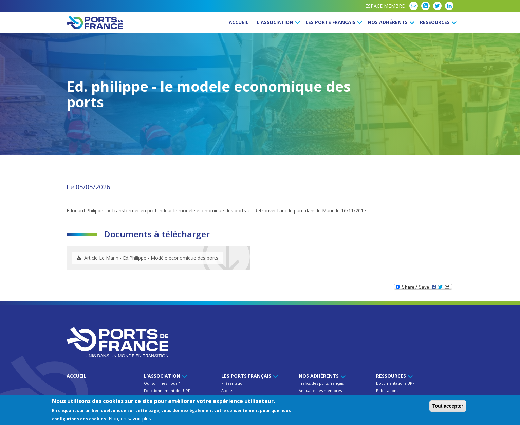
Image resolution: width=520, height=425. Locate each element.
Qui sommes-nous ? (162, 383)
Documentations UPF (395, 383)
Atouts (227, 390)
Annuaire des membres (320, 390)
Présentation (233, 383)
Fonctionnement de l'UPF (167, 390)
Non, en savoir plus (130, 418)
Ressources (437, 22)
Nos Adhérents (390, 22)
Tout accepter (447, 406)
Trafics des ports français (321, 383)
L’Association (277, 22)
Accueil (238, 22)
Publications (387, 390)
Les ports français (332, 22)
